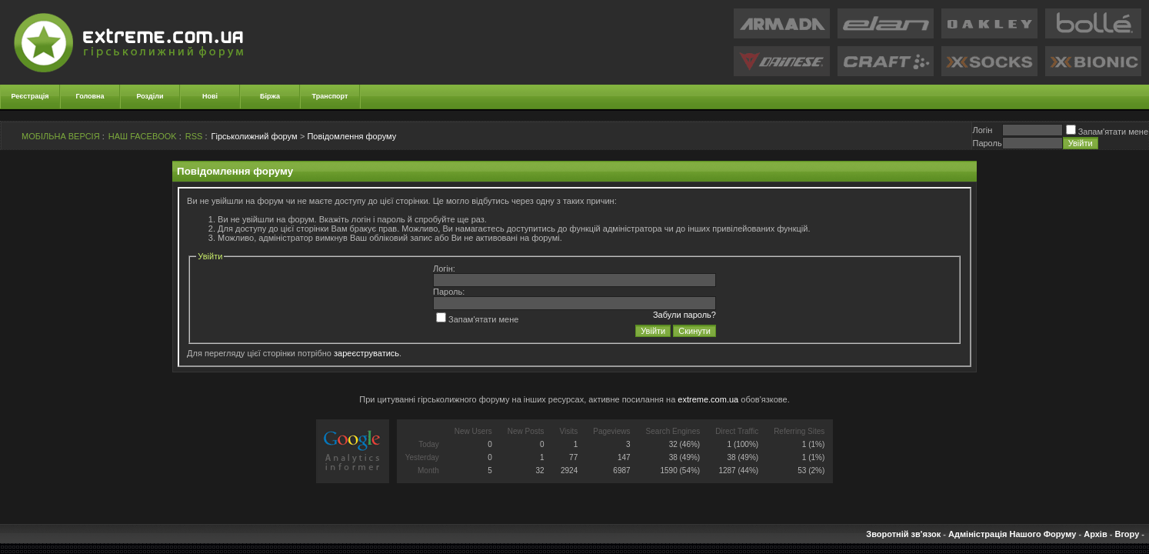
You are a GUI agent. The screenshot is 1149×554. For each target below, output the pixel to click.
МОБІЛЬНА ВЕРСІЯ (61, 136)
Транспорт (330, 96)
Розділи (149, 96)
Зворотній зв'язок (903, 534)
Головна (90, 96)
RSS (194, 136)
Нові (210, 96)
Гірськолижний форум (254, 136)
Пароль (986, 143)
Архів (1095, 534)
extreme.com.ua (708, 399)
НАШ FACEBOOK (142, 136)
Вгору (1126, 534)
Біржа (270, 96)
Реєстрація (30, 96)
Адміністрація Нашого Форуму (1012, 534)
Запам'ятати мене (1107, 131)
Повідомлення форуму (351, 136)
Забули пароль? (684, 314)
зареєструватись (366, 353)
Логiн (982, 130)
